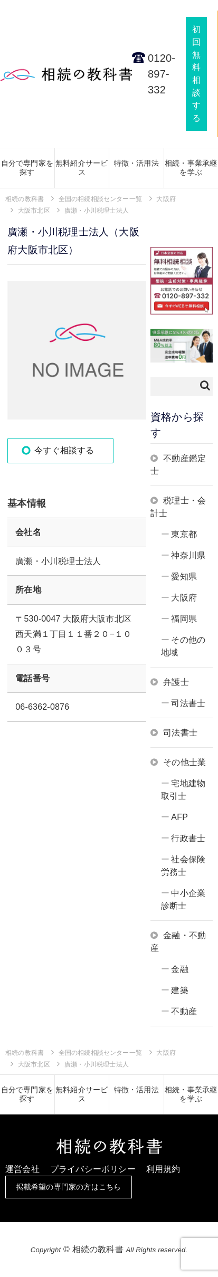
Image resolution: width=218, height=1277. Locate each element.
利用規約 (163, 1169)
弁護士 (176, 682)
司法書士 (188, 703)
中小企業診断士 (183, 899)
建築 (179, 990)
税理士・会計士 (178, 507)
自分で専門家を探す (27, 167)
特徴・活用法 (136, 163)
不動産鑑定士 (178, 464)
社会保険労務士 (183, 865)
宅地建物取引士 (183, 789)
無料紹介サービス (81, 167)
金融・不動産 (178, 941)
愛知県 (184, 576)
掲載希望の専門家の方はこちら (68, 1187)
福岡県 (184, 618)
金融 (179, 969)
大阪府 (184, 597)
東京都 (184, 534)
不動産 (184, 1011)
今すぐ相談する (64, 450)
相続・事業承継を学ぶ (191, 167)
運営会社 (22, 1169)
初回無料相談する (196, 73)
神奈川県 (188, 555)
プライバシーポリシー (93, 1169)
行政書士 (188, 838)
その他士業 (184, 762)
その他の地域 (183, 646)
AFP (179, 817)
